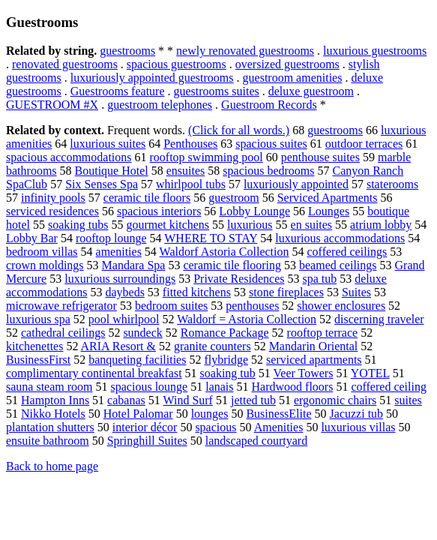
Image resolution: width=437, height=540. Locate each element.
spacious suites (271, 143)
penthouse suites (320, 157)
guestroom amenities (293, 77)
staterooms (392, 184)
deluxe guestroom (311, 91)
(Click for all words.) (238, 130)
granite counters (212, 346)
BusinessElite (278, 413)
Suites (356, 292)
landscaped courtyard (256, 440)
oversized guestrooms (287, 64)
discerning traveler (379, 319)
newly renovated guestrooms (245, 50)
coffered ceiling (389, 386)
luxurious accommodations (340, 238)
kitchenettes (34, 346)
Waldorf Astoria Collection (224, 251)
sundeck (142, 332)
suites (407, 400)
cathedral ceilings (63, 332)
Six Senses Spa (101, 184)
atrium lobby (381, 224)
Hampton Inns (55, 400)
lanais (219, 386)
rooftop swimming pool (206, 157)
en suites (312, 224)
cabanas (126, 400)
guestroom (233, 197)
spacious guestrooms (176, 64)
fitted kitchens (197, 292)
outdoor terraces (364, 143)
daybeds (124, 292)
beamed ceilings (338, 265)
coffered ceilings (347, 251)
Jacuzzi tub (357, 413)
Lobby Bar (32, 238)
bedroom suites (171, 305)
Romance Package (225, 332)
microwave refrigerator (61, 305)
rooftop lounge (111, 238)
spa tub (319, 278)
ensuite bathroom (47, 440)
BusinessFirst (38, 359)
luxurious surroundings (119, 278)
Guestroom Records (269, 104)
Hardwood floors (293, 386)
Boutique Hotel (111, 170)
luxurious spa (38, 319)
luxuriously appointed (296, 184)
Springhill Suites (147, 440)
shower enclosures (341, 305)
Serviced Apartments (327, 197)
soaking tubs (78, 224)
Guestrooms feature (117, 91)
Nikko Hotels (53, 413)
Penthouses (190, 143)
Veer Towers (304, 373)
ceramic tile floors (146, 197)
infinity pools (53, 197)
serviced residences (52, 211)
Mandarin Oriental (313, 346)
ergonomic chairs (335, 400)
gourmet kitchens (167, 224)
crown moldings (45, 265)
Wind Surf (187, 400)
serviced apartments (314, 359)
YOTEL (370, 373)
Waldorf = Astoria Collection (246, 319)
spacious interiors (159, 211)
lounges (210, 413)
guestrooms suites (216, 91)
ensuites (185, 170)
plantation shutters (50, 427)
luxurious (249, 224)
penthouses (252, 305)
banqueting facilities (137, 359)
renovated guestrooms (65, 64)
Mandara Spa (134, 265)
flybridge (226, 359)
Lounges (328, 211)
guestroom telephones (159, 104)
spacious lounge (149, 386)
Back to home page (52, 466)
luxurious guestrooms (375, 50)
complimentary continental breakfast (94, 373)
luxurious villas (358, 427)
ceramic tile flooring (232, 265)
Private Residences (238, 278)
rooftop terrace (322, 332)
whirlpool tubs (191, 184)
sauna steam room (49, 386)
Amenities (279, 427)
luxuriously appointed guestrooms (152, 77)
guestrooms (127, 50)
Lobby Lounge (254, 211)
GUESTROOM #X (52, 104)
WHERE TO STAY (210, 238)
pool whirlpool (124, 319)
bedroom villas (42, 251)
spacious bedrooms (268, 170)
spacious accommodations (69, 157)
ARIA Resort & (118, 346)
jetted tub (253, 400)
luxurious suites (107, 143)
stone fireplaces (286, 292)
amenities (119, 251)
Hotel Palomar (138, 413)
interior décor (145, 427)
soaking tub (228, 373)
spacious (215, 427)
